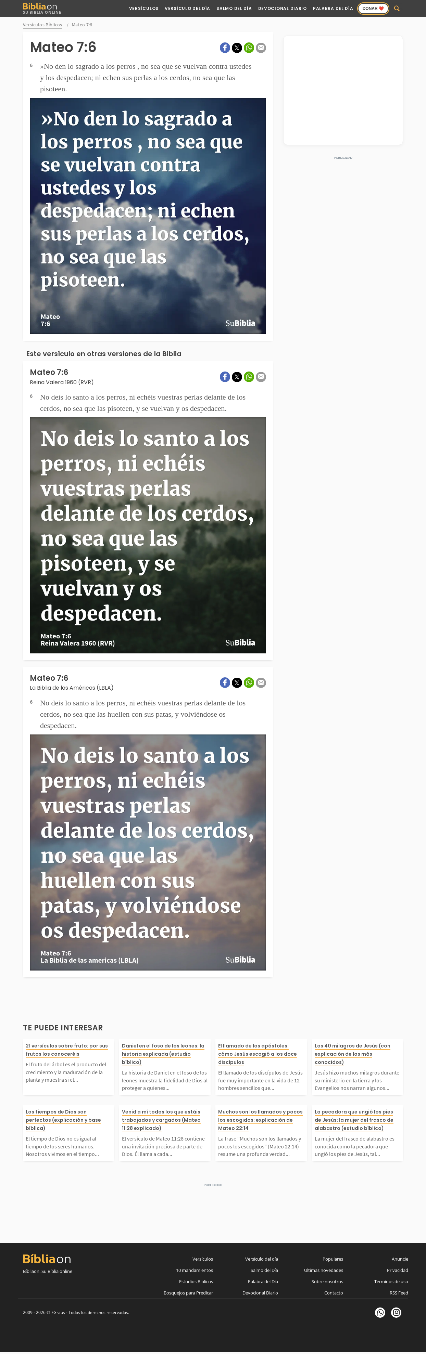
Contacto (333, 1293)
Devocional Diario (282, 8)
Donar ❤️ (373, 8)
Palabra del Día (333, 8)
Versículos (144, 8)
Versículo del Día (187, 8)
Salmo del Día (234, 8)
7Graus (58, 1312)
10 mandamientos (194, 1270)
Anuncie (400, 1259)
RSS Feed (399, 1293)
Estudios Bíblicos (196, 1281)
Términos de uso (391, 1281)
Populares (333, 1259)
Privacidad (397, 1270)
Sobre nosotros (327, 1281)
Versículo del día (261, 1259)
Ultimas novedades (323, 1270)
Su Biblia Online (42, 8)
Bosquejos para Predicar (188, 1293)
